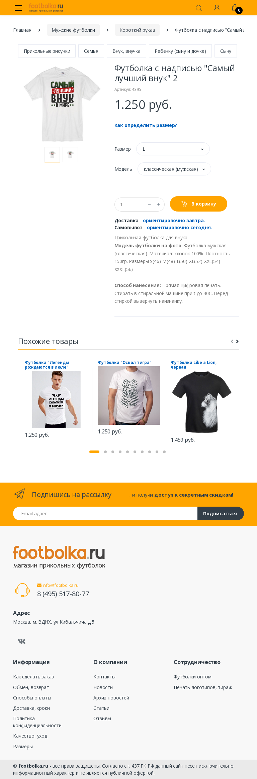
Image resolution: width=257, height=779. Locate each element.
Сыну (225, 51)
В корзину (198, 204)
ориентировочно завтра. (174, 220)
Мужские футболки (73, 30)
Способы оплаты (32, 697)
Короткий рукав (137, 30)
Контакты (104, 676)
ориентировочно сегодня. (179, 227)
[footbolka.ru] (46, 7)
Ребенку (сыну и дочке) (180, 51)
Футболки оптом (192, 676)
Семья (91, 51)
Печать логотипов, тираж (203, 687)
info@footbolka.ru (58, 585)
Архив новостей (111, 697)
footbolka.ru (33, 766)
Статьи (101, 708)
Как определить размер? (145, 125)
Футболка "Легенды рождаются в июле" (47, 365)
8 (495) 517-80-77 (63, 593)
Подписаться (220, 513)
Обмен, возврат (31, 687)
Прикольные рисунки (47, 51)
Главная (22, 30)
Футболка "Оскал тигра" (125, 362)
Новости (103, 687)
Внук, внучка (126, 51)
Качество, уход (30, 736)
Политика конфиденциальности (37, 722)
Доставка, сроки (31, 708)
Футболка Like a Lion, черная (194, 365)
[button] (198, 7)
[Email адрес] (105, 513)
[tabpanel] (55, 400)
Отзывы (102, 718)
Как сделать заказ (33, 676)
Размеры (23, 746)
